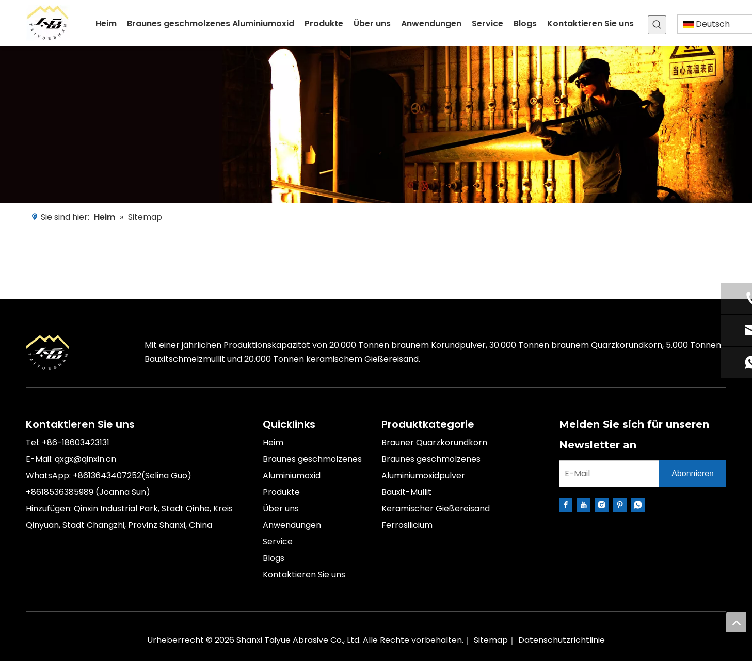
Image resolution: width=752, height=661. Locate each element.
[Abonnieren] (692, 473)
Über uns (281, 508)
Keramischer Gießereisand (435, 508)
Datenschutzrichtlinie (561, 640)
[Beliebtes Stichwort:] (657, 24)
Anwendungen (292, 525)
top (736, 622)
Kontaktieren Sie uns (304, 575)
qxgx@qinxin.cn (85, 459)
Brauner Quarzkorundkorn (434, 442)
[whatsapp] (638, 504)
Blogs (273, 558)
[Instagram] (602, 504)
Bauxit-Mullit (406, 492)
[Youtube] (583, 504)
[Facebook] (565, 504)
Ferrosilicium (407, 525)
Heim (273, 442)
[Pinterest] (620, 504)
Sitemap (491, 640)
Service (278, 541)
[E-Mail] (606, 474)
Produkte (281, 492)
